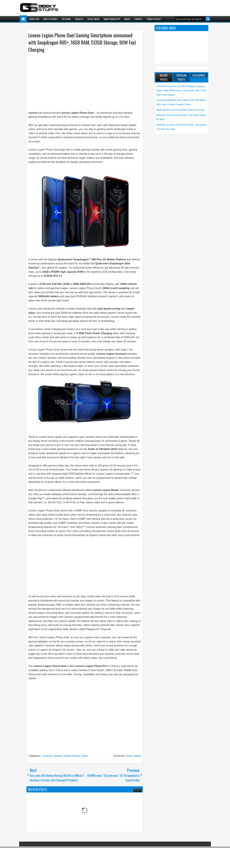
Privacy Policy (154, 19)
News (85, 755)
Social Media (93, 19)
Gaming (57, 755)
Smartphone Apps (111, 19)
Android (47, 755)
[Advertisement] (81, 80)
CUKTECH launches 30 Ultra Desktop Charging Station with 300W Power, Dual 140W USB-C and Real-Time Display (181, 90)
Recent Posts (164, 77)
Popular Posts (181, 77)
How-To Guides (50, 19)
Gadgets (79, 19)
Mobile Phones (71, 755)
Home (23, 19)
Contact (138, 19)
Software (66, 19)
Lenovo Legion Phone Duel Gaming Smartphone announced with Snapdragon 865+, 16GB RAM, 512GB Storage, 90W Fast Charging (82, 42)
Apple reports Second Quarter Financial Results (180, 110)
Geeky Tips (34, 19)
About (127, 19)
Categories (198, 75)
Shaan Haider (133, 755)
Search (208, 19)
